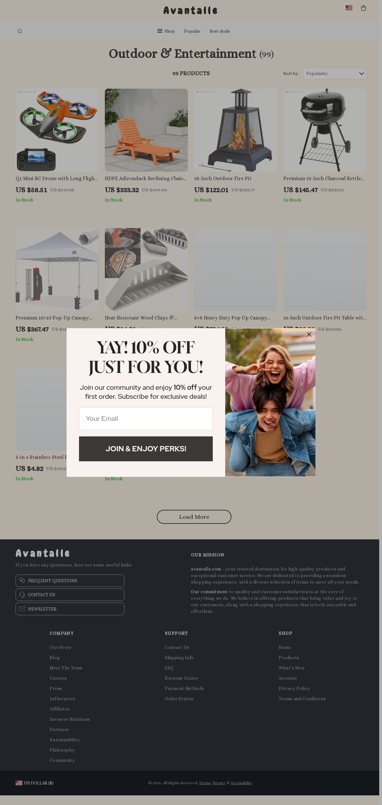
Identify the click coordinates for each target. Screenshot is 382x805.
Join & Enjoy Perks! (145, 449)
